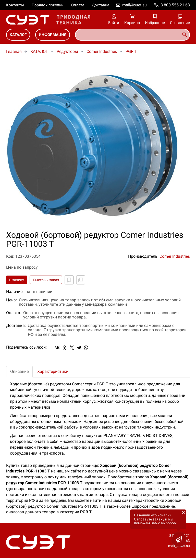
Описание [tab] (19, 371)
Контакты (15, 5)
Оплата (77, 5)
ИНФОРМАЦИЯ (52, 34)
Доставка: (16, 325)
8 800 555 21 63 (175, 5)
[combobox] (132, 35)
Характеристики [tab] (52, 371)
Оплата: (13, 313)
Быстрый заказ (46, 280)
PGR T (131, 51)
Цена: (11, 300)
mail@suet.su (134, 5)
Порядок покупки (48, 5)
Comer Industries (102, 51)
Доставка (100, 5)
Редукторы (67, 51)
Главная (14, 51)
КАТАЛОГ (18, 34)
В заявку (16, 280)
